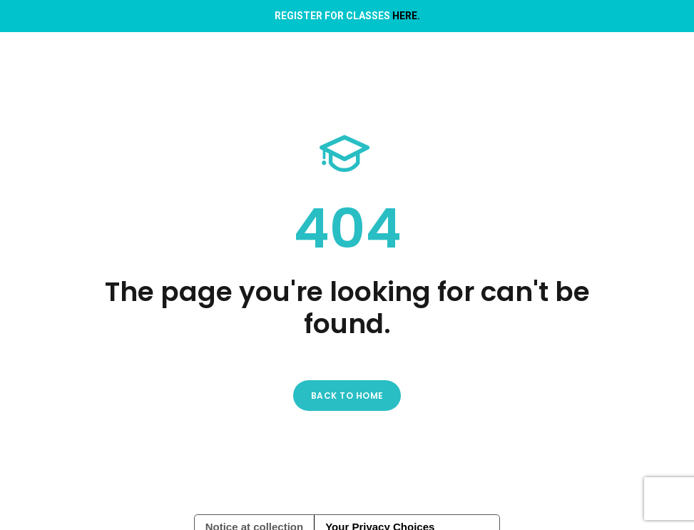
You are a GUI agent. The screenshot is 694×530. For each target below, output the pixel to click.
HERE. (406, 15)
